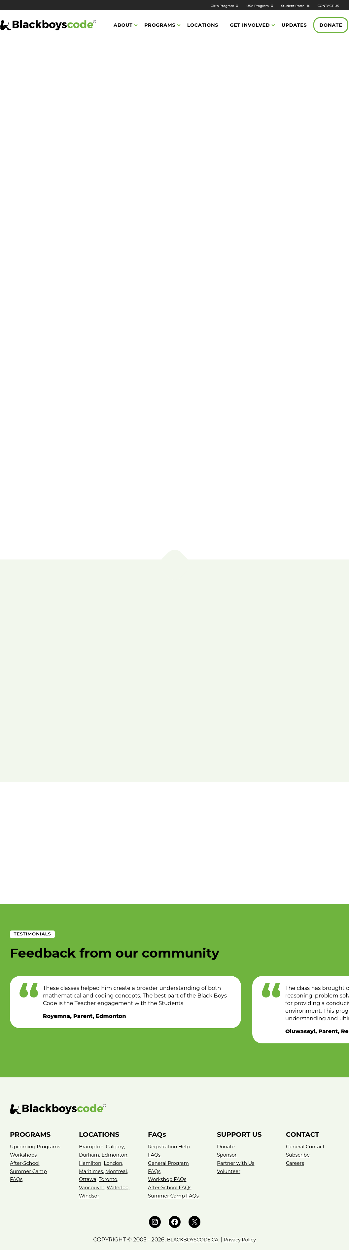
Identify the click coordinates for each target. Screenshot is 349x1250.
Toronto (110, 1151)
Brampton (92, 1119)
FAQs (16, 1159)
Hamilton (91, 1135)
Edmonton (117, 1127)
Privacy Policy (244, 1219)
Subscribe (298, 1127)
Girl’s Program (196, 5)
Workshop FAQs (168, 1151)
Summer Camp (29, 1151)
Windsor (115, 1168)
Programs (160, 26)
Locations (202, 26)
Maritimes (92, 1143)
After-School (26, 1143)
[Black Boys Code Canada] (48, 25)
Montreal (118, 1143)
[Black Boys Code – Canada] (174, 1081)
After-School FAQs (171, 1159)
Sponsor (227, 1127)
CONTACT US (325, 5)
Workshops (24, 1135)
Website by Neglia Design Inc (174, 1240)
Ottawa (88, 1151)
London (115, 1135)
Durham (89, 1127)
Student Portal (282, 5)
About (123, 26)
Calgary (117, 1119)
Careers (295, 1135)
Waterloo (90, 1168)
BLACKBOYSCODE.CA (190, 1219)
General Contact (306, 1119)
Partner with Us (237, 1135)
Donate (331, 26)
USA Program (238, 5)
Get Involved (250, 26)
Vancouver (92, 1159)
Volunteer (229, 1143)
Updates (294, 26)
